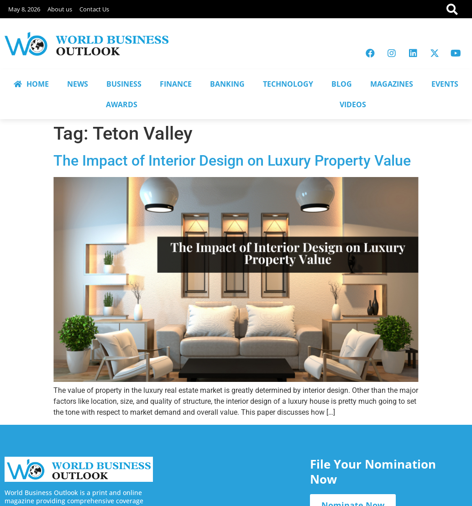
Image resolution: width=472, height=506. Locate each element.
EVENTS (444, 84)
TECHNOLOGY (288, 84)
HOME (31, 84)
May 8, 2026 (24, 9)
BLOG (341, 84)
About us (59, 9)
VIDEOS (353, 104)
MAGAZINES (391, 84)
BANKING (227, 84)
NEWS (77, 84)
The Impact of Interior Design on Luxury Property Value (232, 160)
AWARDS (121, 104)
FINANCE (176, 84)
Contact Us (94, 9)
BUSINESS (124, 84)
